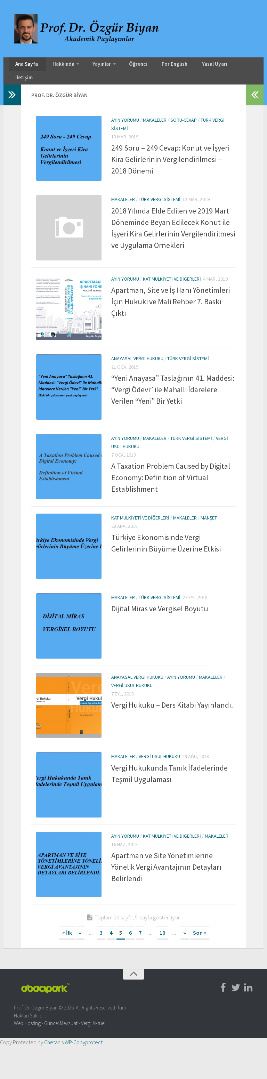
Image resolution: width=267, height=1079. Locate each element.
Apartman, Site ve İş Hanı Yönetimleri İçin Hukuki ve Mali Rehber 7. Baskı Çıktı (170, 300)
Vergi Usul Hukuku (132, 705)
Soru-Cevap (183, 110)
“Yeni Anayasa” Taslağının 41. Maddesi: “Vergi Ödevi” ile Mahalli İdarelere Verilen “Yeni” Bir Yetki (172, 392)
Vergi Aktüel (93, 1056)
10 (162, 965)
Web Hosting (27, 1056)
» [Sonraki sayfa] (184, 965)
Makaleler (155, 110)
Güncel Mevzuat (61, 1056)
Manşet (209, 529)
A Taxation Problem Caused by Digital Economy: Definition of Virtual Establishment (170, 484)
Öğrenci (121, 65)
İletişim (215, 65)
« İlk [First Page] (67, 965)
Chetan (52, 1074)
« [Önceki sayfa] (80, 965)
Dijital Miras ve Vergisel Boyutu (159, 624)
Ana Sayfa (24, 65)
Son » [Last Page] (200, 965)
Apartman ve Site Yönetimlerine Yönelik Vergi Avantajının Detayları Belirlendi (166, 895)
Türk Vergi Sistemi (159, 194)
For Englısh (152, 65)
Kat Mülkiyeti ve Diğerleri (172, 278)
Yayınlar (88, 65)
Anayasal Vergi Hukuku (137, 362)
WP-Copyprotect (84, 1074)
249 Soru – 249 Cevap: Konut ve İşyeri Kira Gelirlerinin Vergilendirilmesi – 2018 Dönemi (170, 149)
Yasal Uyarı (185, 65)
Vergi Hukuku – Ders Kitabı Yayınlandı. (172, 725)
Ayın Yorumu (125, 110)
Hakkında (55, 65)
